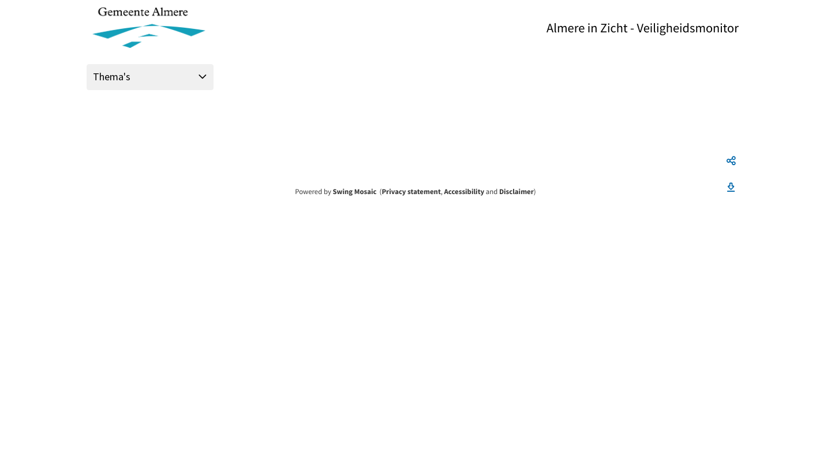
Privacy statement (410, 191)
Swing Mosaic (354, 191)
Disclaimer (516, 191)
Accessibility (464, 191)
